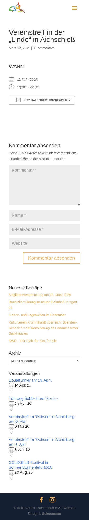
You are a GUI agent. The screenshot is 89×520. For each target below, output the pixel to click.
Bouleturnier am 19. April (30, 380)
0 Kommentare (44, 48)
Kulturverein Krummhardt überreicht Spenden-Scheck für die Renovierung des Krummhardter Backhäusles (43, 328)
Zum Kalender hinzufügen (41, 100)
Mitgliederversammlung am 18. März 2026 (40, 295)
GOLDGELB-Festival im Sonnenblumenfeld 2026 (30, 465)
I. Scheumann (50, 514)
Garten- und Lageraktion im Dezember (37, 315)
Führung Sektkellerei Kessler (34, 398)
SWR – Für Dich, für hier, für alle (33, 341)
